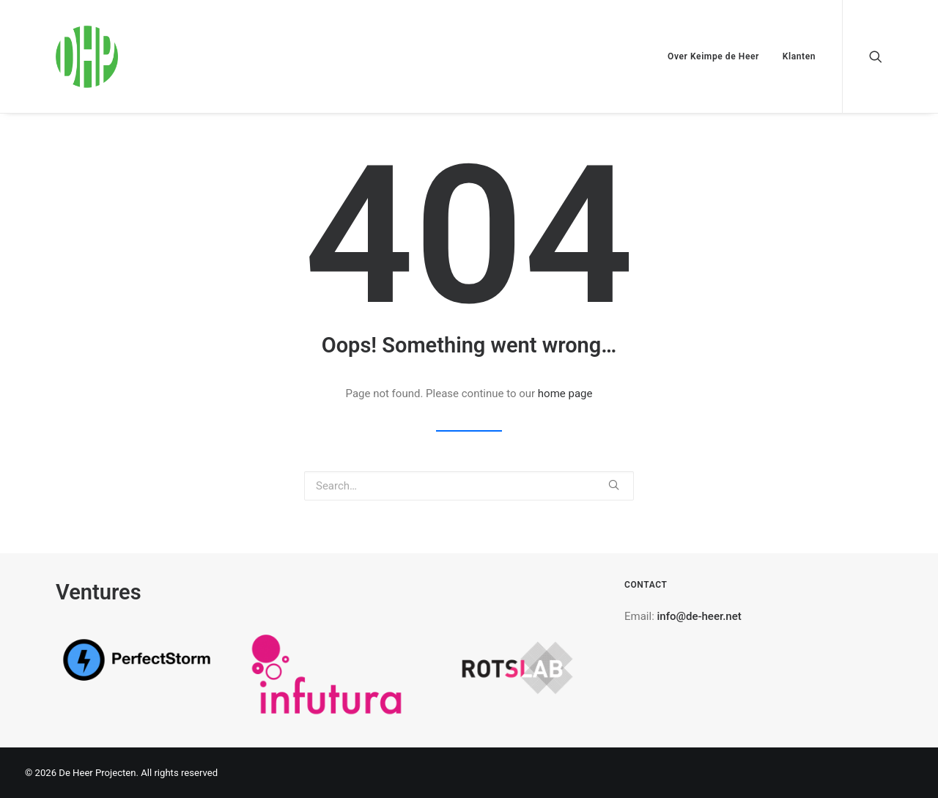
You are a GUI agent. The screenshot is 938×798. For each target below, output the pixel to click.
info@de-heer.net (699, 616)
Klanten (799, 56)
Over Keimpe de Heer (713, 56)
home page (565, 393)
